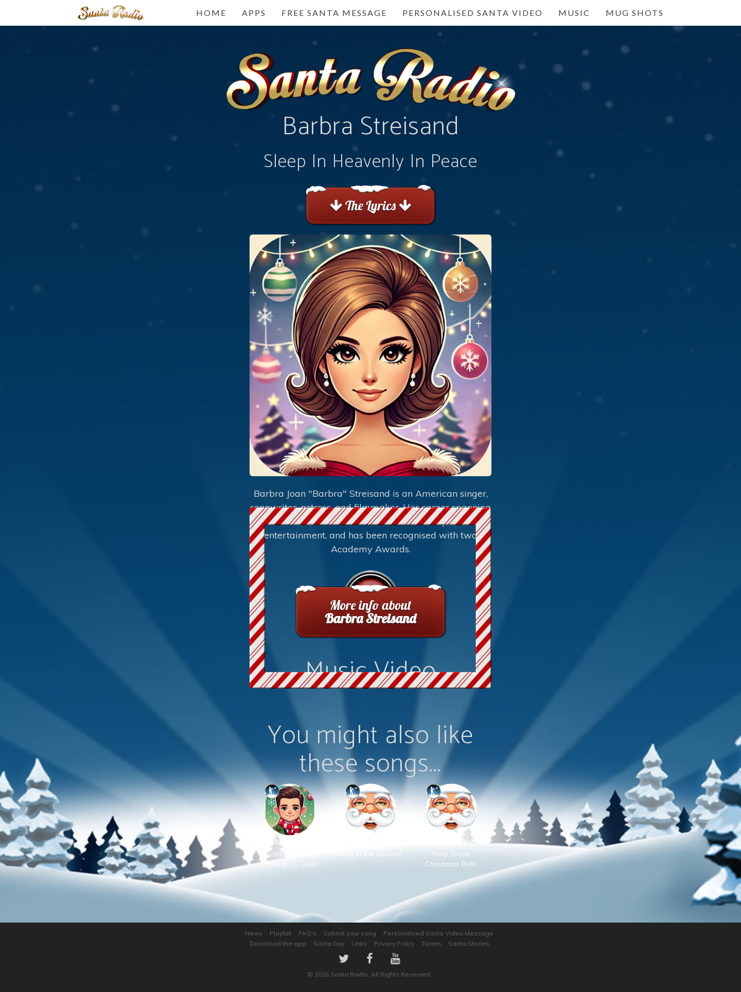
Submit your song (350, 933)
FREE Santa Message (334, 12)
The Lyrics (370, 205)
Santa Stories (468, 943)
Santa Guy (328, 943)
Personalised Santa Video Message (438, 933)
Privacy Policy (394, 943)
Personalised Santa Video (472, 12)
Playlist (280, 933)
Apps (254, 12)
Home (211, 12)
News (253, 933)
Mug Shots (635, 12)
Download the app (278, 943)
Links (359, 943)
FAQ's (307, 933)
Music (574, 12)
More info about (370, 612)
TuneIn (431, 943)
